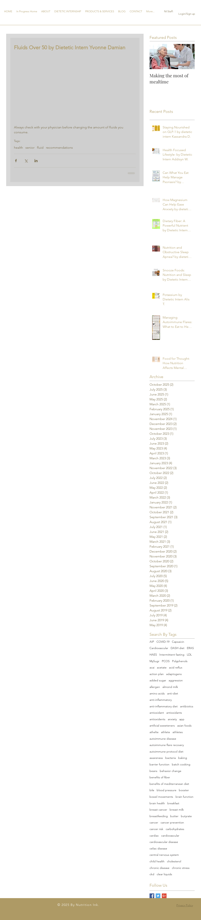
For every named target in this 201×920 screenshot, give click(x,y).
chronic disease (159, 868)
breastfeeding (159, 816)
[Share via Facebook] (16, 161)
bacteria (170, 758)
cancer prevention (172, 822)
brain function (184, 797)
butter (174, 816)
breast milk (177, 809)
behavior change (170, 771)
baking (182, 758)
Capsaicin (178, 642)
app (181, 719)
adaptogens (174, 674)
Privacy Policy (184, 905)
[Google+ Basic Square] (164, 895)
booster (184, 790)
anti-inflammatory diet (164, 706)
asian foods (184, 725)
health (18, 147)
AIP (152, 642)
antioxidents (157, 719)
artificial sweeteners (162, 725)
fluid (40, 147)
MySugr (154, 661)
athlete (165, 732)
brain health (157, 803)
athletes (177, 732)
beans (153, 771)
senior (29, 147)
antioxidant (157, 712)
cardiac (154, 835)
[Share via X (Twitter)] (26, 161)
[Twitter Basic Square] (158, 895)
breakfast (173, 803)
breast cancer (158, 809)
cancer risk (156, 829)
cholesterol (174, 861)
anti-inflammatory (161, 700)
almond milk (170, 687)
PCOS (166, 661)
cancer (154, 822)
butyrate (186, 816)
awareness (156, 758)
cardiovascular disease (164, 842)
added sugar (158, 680)
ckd (152, 874)
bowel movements (161, 797)
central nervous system (164, 855)
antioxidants (174, 712)
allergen (155, 687)
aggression (176, 680)
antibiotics (186, 706)
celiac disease (158, 848)
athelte (154, 732)
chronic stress (181, 868)
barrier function (159, 764)
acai (152, 667)
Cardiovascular (159, 648)
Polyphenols (179, 661)
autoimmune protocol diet (166, 751)
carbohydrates (175, 829)
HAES (153, 654)
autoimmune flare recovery (167, 745)
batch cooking (181, 764)
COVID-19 (162, 642)
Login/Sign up (186, 13)
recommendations (59, 147)
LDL (189, 654)
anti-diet (172, 693)
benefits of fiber (160, 777)
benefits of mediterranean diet (169, 784)
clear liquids (164, 874)
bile (152, 790)
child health (157, 861)
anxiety (172, 719)
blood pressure (166, 790)
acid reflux (175, 667)
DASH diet (177, 648)
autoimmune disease (163, 738)
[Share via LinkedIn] (36, 161)
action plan (157, 674)
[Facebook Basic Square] (152, 895)
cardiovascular (170, 835)
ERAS (190, 648)
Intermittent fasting (171, 654)
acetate (162, 667)
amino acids (157, 693)
